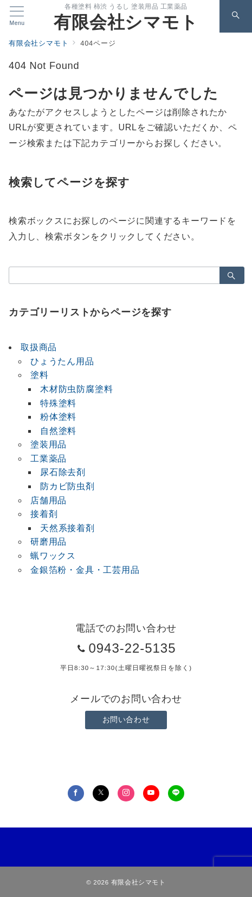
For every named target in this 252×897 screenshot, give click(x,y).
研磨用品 (48, 541)
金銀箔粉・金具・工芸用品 (85, 569)
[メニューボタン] (17, 16)
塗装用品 (48, 444)
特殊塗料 (58, 403)
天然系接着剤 (67, 528)
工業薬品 (48, 458)
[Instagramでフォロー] (126, 793)
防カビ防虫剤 (67, 486)
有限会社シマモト (126, 22)
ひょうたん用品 (62, 361)
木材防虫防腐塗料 (76, 389)
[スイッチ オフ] (236, 16)
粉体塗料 (58, 416)
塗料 (39, 375)
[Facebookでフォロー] (76, 793)
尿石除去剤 (63, 472)
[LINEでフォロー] (176, 793)
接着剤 (43, 514)
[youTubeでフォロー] (151, 793)
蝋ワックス (53, 555)
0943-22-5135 (132, 648)
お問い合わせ (126, 719)
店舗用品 (48, 500)
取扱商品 (39, 347)
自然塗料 (58, 430)
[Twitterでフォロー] (101, 793)
